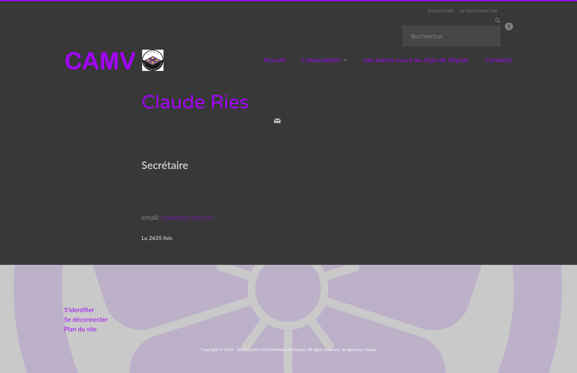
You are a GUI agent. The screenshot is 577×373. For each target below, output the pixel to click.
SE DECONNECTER (478, 11)
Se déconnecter (86, 319)
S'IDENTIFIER (441, 11)
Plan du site (80, 329)
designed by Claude (359, 349)
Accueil (274, 60)
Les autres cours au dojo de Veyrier (416, 60)
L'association (321, 60)
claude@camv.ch (187, 217)
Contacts (498, 60)
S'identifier (79, 309)
